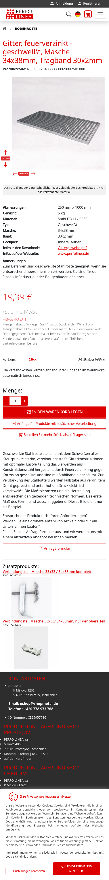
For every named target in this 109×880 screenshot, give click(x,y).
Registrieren (92, 3)
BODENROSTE (26, 28)
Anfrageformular (54, 548)
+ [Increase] (24, 401)
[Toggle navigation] (100, 14)
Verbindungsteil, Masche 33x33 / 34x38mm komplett (47, 571)
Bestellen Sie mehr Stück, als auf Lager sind (55, 434)
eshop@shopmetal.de (39, 703)
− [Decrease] (6, 401)
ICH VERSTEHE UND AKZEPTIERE (76, 868)
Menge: (12, 390)
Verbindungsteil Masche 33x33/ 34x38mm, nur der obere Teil (54, 621)
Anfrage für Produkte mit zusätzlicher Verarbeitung (54, 423)
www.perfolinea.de (73, 253)
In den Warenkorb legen (54, 411)
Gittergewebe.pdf (72, 247)
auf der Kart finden (18, 758)
